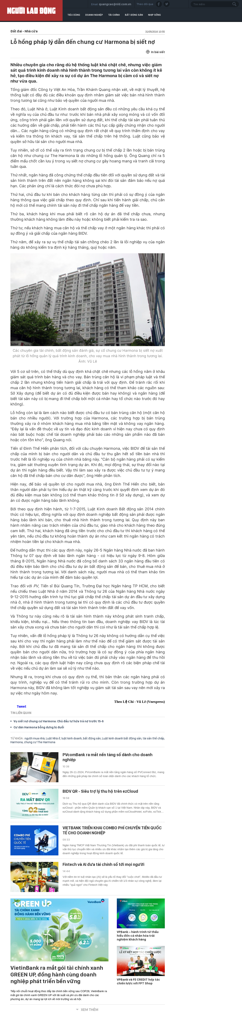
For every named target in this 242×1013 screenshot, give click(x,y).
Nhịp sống (154, 14)
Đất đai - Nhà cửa (24, 31)
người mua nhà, (35, 738)
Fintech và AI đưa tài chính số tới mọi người (103, 864)
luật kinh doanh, (72, 738)
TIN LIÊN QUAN (20, 713)
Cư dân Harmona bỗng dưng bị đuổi (39, 727)
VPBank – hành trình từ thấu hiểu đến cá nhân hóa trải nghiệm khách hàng (138, 935)
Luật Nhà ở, (54, 738)
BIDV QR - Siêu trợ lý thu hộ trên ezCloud (100, 791)
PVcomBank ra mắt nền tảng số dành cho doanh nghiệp (108, 757)
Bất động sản (134, 14)
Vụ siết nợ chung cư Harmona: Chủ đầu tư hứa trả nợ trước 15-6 (59, 721)
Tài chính (114, 14)
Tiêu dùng (73, 14)
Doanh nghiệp (94, 14)
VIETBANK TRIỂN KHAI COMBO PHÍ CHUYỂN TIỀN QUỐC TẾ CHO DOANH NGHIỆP (112, 830)
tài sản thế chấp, (154, 738)
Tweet (21, 706)
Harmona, (17, 742)
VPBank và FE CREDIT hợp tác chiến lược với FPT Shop (138, 981)
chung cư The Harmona (39, 742)
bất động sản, (92, 738)
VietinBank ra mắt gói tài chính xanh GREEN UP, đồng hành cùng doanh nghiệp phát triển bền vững (56, 975)
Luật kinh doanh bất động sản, (122, 738)
